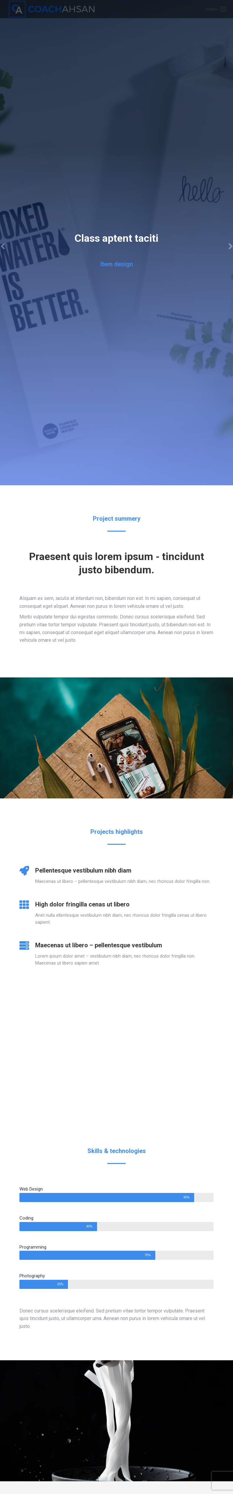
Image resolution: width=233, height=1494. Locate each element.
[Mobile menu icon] (216, 9)
